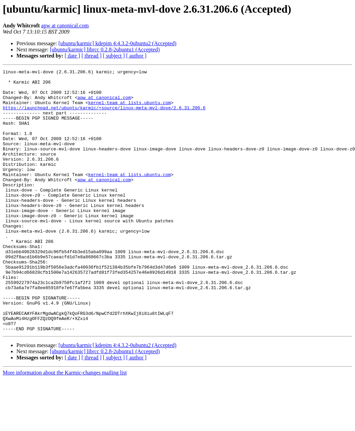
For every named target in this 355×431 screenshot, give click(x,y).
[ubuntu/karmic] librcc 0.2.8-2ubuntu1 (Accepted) (105, 49)
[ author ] (136, 56)
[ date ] (72, 56)
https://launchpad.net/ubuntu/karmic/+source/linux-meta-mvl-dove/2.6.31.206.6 (104, 116)
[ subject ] (114, 56)
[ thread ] (91, 56)
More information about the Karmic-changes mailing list (65, 425)
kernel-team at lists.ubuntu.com (129, 110)
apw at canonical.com (65, 25)
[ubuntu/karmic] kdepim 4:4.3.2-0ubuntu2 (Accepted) (117, 43)
